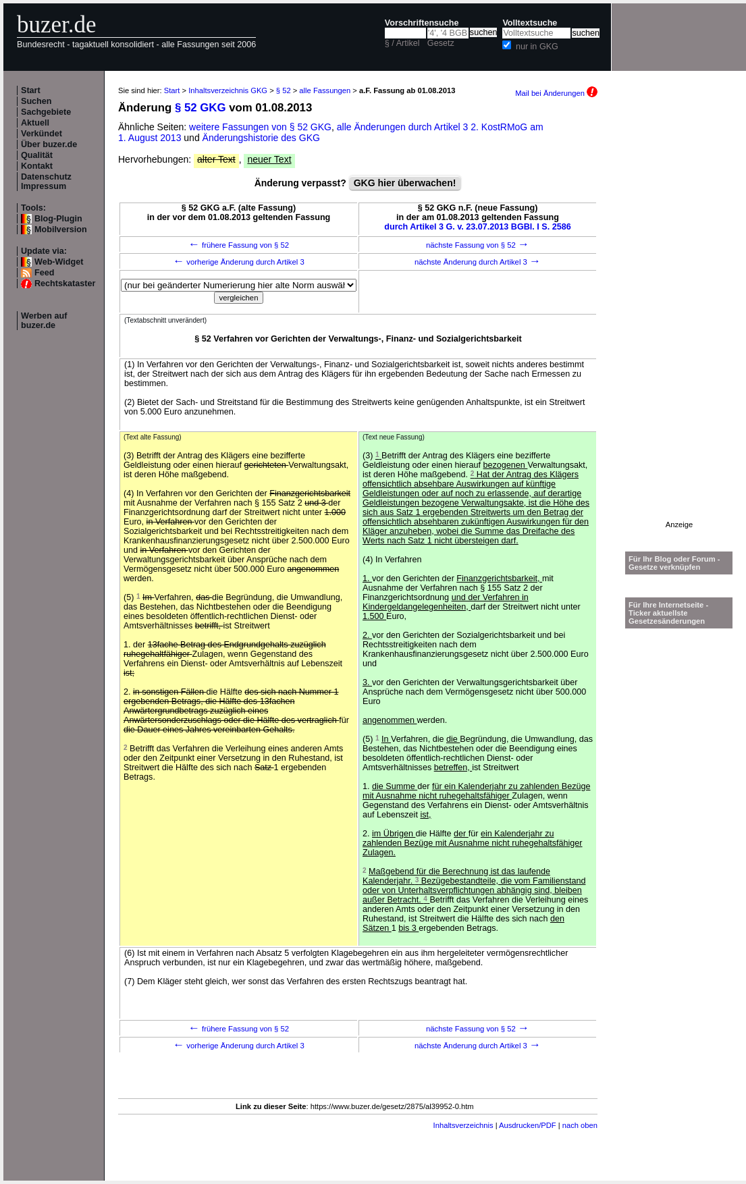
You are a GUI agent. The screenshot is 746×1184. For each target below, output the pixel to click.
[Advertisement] (679, 317)
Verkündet (41, 133)
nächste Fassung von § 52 (477, 245)
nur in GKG (537, 46)
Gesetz (440, 43)
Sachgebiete (46, 112)
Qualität (37, 155)
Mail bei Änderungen (556, 93)
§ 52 (283, 90)
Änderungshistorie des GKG (261, 137)
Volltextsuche (529, 23)
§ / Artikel (402, 43)
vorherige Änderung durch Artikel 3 (238, 262)
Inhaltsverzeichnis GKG (227, 90)
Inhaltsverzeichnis (463, 1125)
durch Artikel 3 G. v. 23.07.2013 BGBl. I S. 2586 (477, 227)
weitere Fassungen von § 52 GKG (260, 127)
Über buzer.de (49, 144)
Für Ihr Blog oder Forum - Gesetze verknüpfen (674, 563)
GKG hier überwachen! (405, 183)
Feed (44, 272)
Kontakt (37, 166)
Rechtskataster (64, 283)
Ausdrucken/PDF (527, 1125)
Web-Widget (58, 262)
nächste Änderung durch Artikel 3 (478, 262)
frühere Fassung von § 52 (238, 245)
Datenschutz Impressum (46, 181)
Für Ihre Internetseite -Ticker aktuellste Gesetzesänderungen (668, 613)
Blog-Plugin (58, 218)
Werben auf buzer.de (44, 320)
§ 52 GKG (200, 107)
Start (31, 90)
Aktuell (35, 123)
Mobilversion (60, 229)
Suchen (36, 101)
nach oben (579, 1125)
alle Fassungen (324, 90)
